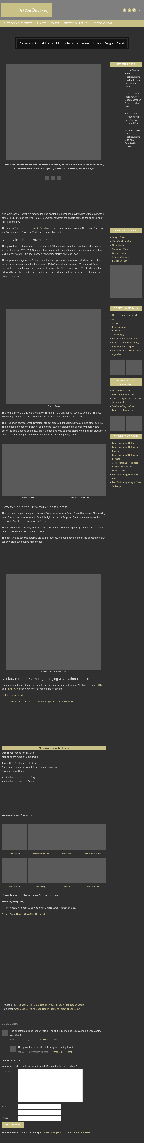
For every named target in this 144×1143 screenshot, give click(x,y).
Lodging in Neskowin (13, 695)
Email (4, 1112)
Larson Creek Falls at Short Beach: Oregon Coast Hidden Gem (133, 100)
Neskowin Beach (38, 228)
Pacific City (12, 688)
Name (5, 1106)
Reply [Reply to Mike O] (56, 1040)
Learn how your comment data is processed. (68, 1132)
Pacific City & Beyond (93, 853)
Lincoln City (96, 685)
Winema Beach (67, 853)
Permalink (43, 1040)
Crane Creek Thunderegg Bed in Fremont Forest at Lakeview (47, 1008)
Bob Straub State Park (41, 853)
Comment (6, 1071)
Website (5, 1118)
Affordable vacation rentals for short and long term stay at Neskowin (38, 701)
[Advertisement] (54, 197)
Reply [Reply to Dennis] (70, 1052)
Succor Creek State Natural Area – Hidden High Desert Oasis (51, 1005)
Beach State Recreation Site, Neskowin (24, 914)
